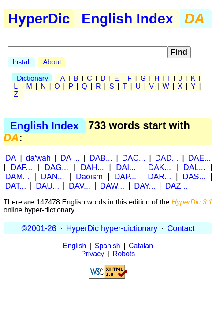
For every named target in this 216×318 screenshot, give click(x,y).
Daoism (89, 176)
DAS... (194, 176)
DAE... (199, 157)
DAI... (126, 167)
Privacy (92, 253)
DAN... (52, 176)
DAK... (159, 167)
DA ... (70, 157)
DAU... (47, 185)
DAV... (79, 185)
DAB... (100, 157)
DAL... (194, 167)
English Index (127, 18)
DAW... (112, 185)
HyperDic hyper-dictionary (111, 227)
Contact (180, 227)
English (74, 246)
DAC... (133, 157)
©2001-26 (39, 227)
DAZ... (176, 185)
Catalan (141, 246)
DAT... (15, 185)
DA (10, 157)
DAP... (125, 176)
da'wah (38, 157)
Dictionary (32, 78)
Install (21, 62)
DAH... (92, 167)
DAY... (144, 185)
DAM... (17, 176)
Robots (124, 253)
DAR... (159, 176)
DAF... (21, 167)
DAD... (167, 157)
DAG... (56, 167)
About (52, 62)
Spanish (107, 246)
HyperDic (39, 18)
